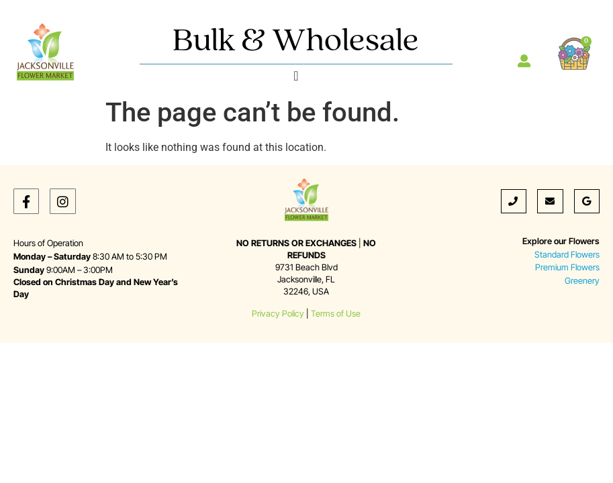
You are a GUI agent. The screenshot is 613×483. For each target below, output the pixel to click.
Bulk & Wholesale (296, 41)
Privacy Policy (278, 314)
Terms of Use (336, 314)
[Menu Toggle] (295, 76)
